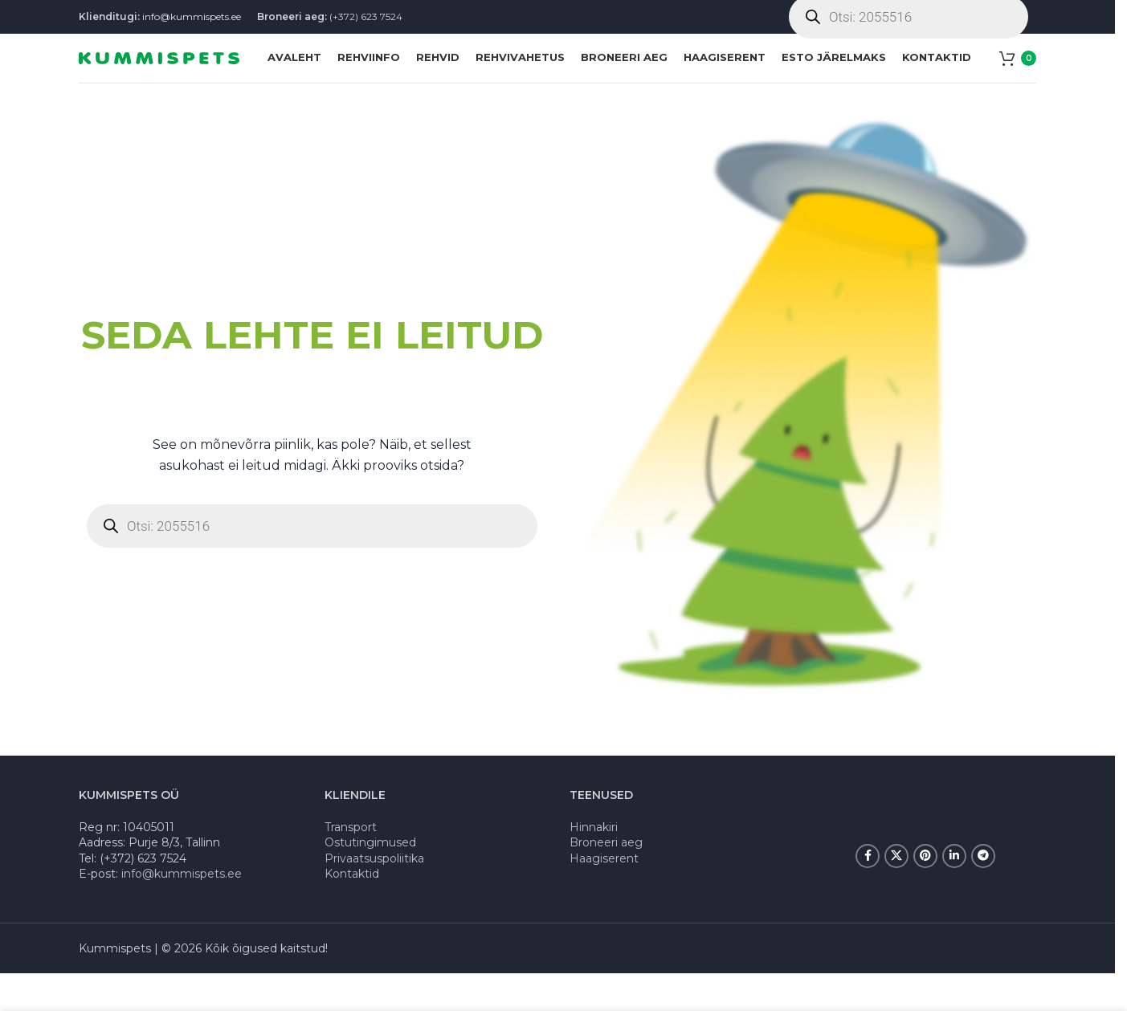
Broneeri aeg (606, 879)
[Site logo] (159, 82)
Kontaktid (352, 911)
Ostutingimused (370, 879)
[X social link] (896, 893)
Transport (351, 864)
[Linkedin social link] (954, 893)
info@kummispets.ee (191, 24)
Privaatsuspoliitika (374, 895)
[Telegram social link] (983, 893)
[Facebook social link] (867, 893)
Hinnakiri (594, 864)
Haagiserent (604, 895)
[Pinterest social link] (925, 893)
